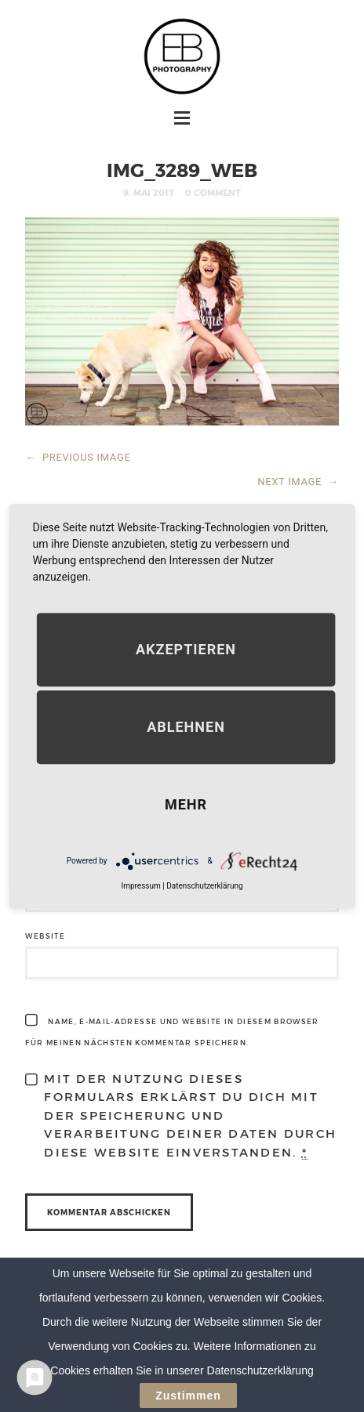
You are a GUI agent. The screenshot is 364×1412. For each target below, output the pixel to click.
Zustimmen (188, 1395)
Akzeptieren (186, 649)
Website (44, 936)
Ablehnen (186, 727)
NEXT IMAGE (297, 481)
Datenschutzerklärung (204, 886)
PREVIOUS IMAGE (77, 457)
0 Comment (213, 192)
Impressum (140, 886)
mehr (186, 804)
